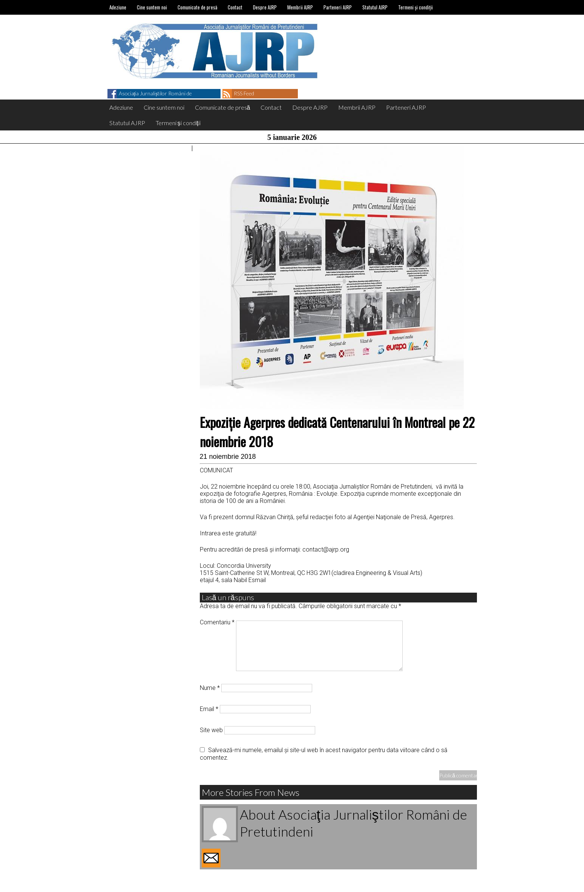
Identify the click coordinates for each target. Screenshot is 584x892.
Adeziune (117, 7)
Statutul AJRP (375, 7)
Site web (211, 730)
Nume (210, 687)
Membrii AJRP (300, 7)
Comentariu (217, 622)
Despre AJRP (265, 7)
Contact (235, 7)
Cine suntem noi (152, 7)
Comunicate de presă (197, 7)
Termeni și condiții (415, 7)
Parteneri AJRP (337, 7)
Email (209, 709)
